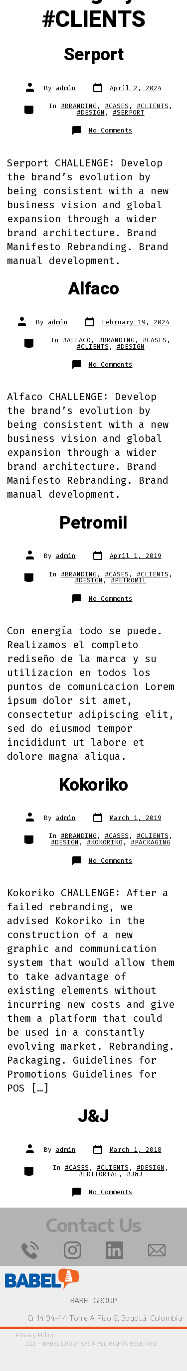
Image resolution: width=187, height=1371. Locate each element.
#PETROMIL (129, 580)
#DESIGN (91, 112)
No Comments (111, 130)
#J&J (135, 1174)
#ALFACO (77, 340)
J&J (93, 1116)
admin (66, 88)
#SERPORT (129, 112)
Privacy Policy (35, 1335)
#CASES (117, 106)
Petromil (93, 523)
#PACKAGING (151, 842)
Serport (94, 55)
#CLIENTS (153, 106)
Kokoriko (93, 785)
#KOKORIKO (105, 842)
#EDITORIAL (99, 1174)
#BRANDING (79, 106)
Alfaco (93, 289)
